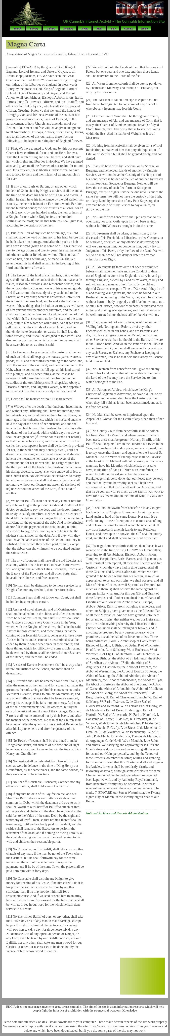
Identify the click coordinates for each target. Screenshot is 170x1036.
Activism (68, 28)
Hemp (85, 28)
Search (17, 28)
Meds (100, 28)
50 (142, 982)
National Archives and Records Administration (117, 813)
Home (144, 28)
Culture (51, 28)
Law (113, 28)
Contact (128, 28)
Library (34, 28)
